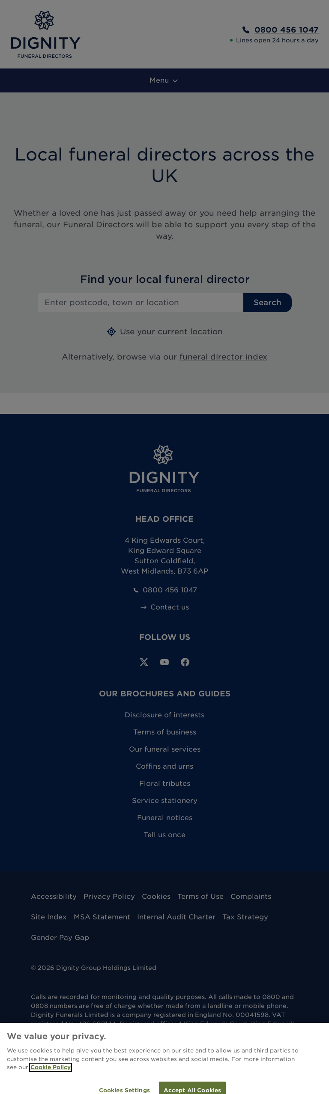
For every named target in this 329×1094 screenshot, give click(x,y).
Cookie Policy (50, 1071)
